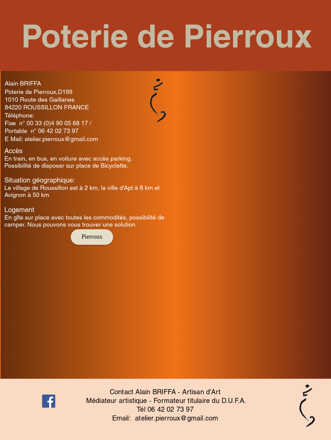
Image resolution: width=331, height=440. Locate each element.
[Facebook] (48, 401)
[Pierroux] (92, 237)
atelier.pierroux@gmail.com (61, 138)
